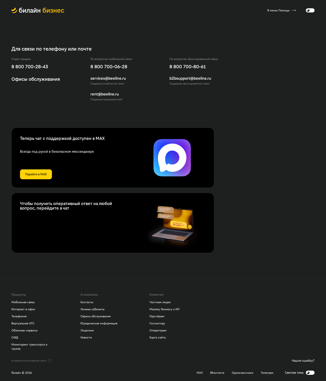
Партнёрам (156, 316)
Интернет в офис (23, 309)
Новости (86, 337)
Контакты (86, 302)
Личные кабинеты (92, 309)
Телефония (19, 316)
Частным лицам (160, 302)
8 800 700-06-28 (108, 66)
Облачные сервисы (24, 330)
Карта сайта (157, 337)
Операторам (158, 330)
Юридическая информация (98, 323)
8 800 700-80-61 (187, 66)
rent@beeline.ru (104, 94)
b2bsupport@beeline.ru (190, 78)
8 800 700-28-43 (29, 66)
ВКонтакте (217, 372)
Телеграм (267, 372)
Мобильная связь (23, 302)
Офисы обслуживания (95, 316)
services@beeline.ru (108, 78)
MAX (200, 372)
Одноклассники (242, 372)
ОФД (14, 337)
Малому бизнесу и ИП (164, 309)
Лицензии (87, 330)
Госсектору (157, 323)
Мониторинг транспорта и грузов (29, 346)
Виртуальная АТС (23, 323)
